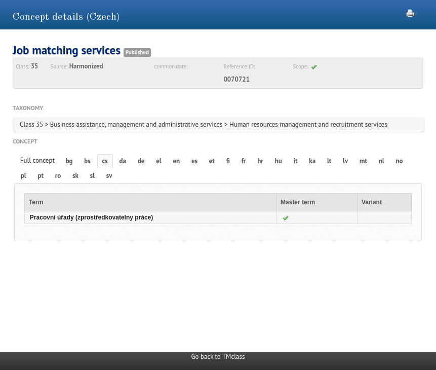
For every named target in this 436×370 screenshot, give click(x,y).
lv (345, 161)
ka (312, 161)
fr (244, 161)
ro (58, 175)
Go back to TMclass (218, 356)
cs (105, 161)
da (123, 161)
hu (278, 161)
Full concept (37, 160)
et (212, 161)
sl (92, 175)
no (399, 161)
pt (40, 175)
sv (109, 175)
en (176, 161)
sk (75, 175)
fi (228, 161)
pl (23, 175)
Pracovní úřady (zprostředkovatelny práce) (91, 217)
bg (69, 161)
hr (260, 161)
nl (381, 161)
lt (329, 161)
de (141, 161)
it (296, 161)
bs (87, 161)
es (194, 161)
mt (363, 161)
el (158, 161)
